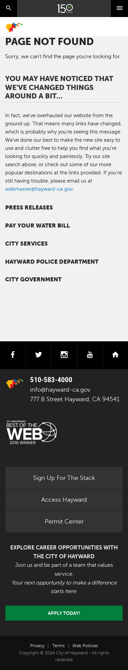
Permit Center (64, 521)
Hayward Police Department (51, 262)
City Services (26, 243)
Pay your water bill (37, 225)
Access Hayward (64, 499)
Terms (58, 645)
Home (14, 27)
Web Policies (85, 645)
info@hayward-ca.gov (60, 389)
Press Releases (29, 207)
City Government (33, 279)
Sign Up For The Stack (64, 477)
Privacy (37, 645)
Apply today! (64, 613)
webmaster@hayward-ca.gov (39, 189)
